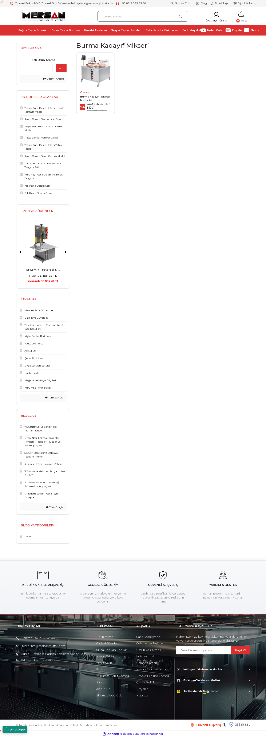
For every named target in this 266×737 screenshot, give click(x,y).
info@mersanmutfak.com (48, 645)
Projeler (142, 689)
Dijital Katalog (244, 3)
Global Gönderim (109, 643)
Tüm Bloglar (55, 507)
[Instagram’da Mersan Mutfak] (213, 669)
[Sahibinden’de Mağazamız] (213, 691)
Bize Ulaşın (220, 3)
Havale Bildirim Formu (152, 676)
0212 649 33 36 (45, 637)
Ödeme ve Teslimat (150, 643)
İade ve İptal (145, 656)
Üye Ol (223, 20)
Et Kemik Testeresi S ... (43, 269)
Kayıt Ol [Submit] (240, 650)
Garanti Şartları (146, 663)
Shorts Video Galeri (110, 695)
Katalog (142, 695)
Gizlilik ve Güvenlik (149, 650)
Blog (201, 3)
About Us (103, 689)
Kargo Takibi (105, 656)
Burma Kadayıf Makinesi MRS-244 (95, 98)
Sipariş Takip (181, 3)
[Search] (142, 16)
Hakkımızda (104, 637)
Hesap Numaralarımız (152, 669)
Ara (61, 68)
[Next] (65, 252)
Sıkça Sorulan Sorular (111, 650)
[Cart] (241, 16)
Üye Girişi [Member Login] (211, 20)
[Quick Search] (36, 68)
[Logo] (43, 16)
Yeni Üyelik (104, 663)
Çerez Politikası (147, 682)
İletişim (101, 669)
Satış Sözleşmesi (148, 637)
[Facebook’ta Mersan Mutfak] (213, 680)
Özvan (84, 92)
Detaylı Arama (53, 78)
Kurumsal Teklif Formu (112, 676)
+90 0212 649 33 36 (130, 3)
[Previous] (21, 252)
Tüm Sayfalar (54, 397)
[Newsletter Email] (203, 650)
